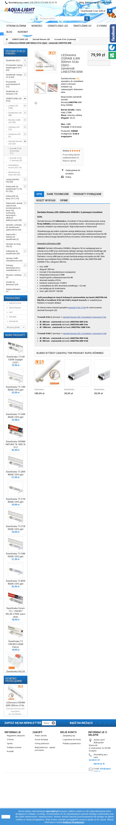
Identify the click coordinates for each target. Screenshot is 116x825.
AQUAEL (13, 333)
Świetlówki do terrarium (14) (12, 92)
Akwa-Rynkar (15, 324)
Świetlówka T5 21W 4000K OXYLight (15, 519)
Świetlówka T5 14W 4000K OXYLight (15, 407)
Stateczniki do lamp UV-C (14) (12, 197)
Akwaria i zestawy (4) (14, 276)
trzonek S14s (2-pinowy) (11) (15, 150)
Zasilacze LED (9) (14, 135)
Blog (9, 31)
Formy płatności (42, 787)
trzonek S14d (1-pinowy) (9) (16, 159)
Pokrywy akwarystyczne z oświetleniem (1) (13, 267)
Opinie (64, 200)
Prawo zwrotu (41, 779)
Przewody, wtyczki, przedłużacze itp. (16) (14, 298)
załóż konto (106, 2)
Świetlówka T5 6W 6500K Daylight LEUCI (15, 378)
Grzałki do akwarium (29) (12, 283)
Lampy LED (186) (13, 107)
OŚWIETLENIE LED (58, 25)
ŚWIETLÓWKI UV (82, 25)
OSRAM (74, 131)
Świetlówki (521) (13, 60)
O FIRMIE (102, 25)
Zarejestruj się (69, 779)
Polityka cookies (14, 791)
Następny (35, 103)
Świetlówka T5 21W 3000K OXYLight (15, 546)
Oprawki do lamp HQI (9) (13, 245)
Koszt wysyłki (45, 200)
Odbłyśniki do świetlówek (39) (13, 252)
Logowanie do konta (72, 783)
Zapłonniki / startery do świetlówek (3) (12, 236)
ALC (11, 328)
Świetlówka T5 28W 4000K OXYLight (15, 491)
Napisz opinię (69, 161)
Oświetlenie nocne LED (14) (15, 166)
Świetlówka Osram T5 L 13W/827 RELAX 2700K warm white (15, 631)
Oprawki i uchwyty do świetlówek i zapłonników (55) (14, 227)
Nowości (36, 25)
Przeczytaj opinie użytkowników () (71, 156)
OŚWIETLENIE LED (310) (14, 99)
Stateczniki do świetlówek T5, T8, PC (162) (14, 188)
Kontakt (23, 31)
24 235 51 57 (94, 804)
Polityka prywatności (72, 787)
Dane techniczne (58, 194)
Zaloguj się (90, 2)
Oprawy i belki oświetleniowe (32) (14, 259)
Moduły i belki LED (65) (14, 121)
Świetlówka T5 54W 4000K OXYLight (15, 434)
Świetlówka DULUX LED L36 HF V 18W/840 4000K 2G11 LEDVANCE (15, 694)
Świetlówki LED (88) (15, 114)
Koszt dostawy (41, 783)
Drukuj (68, 177)
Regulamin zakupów (16, 779)
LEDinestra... (39, 389)
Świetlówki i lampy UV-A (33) (14, 76)
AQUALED (13, 337)
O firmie (10, 783)
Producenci (12, 314)
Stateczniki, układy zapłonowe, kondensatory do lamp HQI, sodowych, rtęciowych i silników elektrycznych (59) (14, 211)
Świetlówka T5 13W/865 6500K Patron (15, 662)
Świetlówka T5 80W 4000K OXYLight (15, 601)
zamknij (5, 816)
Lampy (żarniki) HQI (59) (12, 180)
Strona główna (16, 25)
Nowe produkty (15, 353)
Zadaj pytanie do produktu (73, 172)
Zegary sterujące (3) (13, 290)
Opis (39, 194)
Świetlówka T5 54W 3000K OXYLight (15, 573)
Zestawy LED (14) (14, 128)
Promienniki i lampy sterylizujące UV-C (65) (14, 67)
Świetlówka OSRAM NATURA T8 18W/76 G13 (16, 463)
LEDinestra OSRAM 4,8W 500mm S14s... (16, 745)
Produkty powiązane (87, 194)
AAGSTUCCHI (15, 319)
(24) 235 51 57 (36, 2)
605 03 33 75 (51, 2)
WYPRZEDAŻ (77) (13, 306)
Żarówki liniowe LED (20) (15, 142)
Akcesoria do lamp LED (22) (14, 173)
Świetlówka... (70, 389)
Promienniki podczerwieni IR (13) (13, 84)
